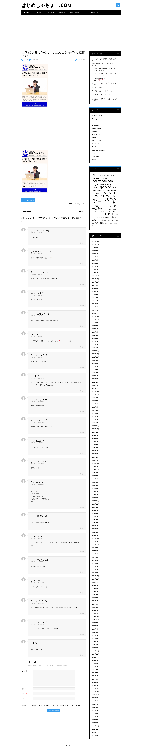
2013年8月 (95, 701)
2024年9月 (95, 285)
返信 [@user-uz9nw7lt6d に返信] (81, 368)
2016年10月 (95, 582)
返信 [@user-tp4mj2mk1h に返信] (81, 326)
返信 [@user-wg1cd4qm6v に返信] (81, 285)
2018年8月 (95, 513)
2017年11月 (95, 541)
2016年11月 (95, 579)
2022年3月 (95, 379)
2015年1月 (95, 648)
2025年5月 (95, 260)
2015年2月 (95, 644)
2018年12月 (95, 501)
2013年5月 (95, 710)
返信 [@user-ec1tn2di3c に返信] (81, 528)
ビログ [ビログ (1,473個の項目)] (109, 214)
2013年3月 (95, 716)
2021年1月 (95, 422)
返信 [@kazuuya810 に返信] (81, 453)
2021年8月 (95, 401)
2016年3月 (95, 604)
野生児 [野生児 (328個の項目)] (110, 223)
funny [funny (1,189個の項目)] (96, 178)
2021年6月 (95, 407)
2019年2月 (95, 494)
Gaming (94, 131)
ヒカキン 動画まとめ (91, 13)
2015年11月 (95, 616)
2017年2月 (95, 569)
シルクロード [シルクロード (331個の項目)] (96, 211)
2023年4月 (95, 338)
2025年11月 (95, 241)
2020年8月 (95, 438)
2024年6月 (95, 294)
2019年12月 (95, 463)
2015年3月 (95, 641)
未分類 (32, 200)
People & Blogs (96, 144)
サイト (23, 698)
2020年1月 (95, 460)
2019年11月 (95, 466)
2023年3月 (95, 341)
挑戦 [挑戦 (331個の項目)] (109, 220)
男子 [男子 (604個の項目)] (97, 223)
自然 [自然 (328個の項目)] (106, 223)
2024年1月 (95, 310)
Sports (94, 153)
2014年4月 (95, 676)
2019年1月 (95, 498)
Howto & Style (96, 134)
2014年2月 (95, 682)
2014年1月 (95, 685)
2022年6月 (95, 369)
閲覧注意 (62, 13)
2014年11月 (95, 654)
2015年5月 (95, 635)
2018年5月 (95, 523)
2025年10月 (95, 244)
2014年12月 (95, 651)
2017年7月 (95, 554)
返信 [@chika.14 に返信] (81, 655)
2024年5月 (95, 297)
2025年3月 (95, 266)
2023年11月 (95, 316)
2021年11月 (95, 391)
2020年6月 (95, 444)
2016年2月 (95, 607)
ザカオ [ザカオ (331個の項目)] (106, 209)
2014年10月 (95, 657)
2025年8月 (95, 251)
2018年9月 (95, 510)
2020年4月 (95, 451)
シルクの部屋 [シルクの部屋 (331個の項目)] (112, 209)
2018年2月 (95, 532)
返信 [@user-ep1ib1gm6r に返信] (81, 634)
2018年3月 (95, 529)
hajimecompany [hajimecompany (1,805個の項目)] (103, 181)
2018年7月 (95, 516)
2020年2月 (95, 457)
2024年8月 (95, 288)
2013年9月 (95, 698)
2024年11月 (95, 279)
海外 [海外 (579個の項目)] (113, 220)
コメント (24, 671)
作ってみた (37, 13)
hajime (26, 59)
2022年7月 (95, 366)
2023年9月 (95, 322)
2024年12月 (95, 276)
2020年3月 (95, 454)
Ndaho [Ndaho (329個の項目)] (94, 190)
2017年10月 (95, 544)
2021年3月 (95, 416)
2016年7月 (95, 591)
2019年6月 (95, 482)
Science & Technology (98, 150)
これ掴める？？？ (97, 88)
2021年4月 (95, 413)
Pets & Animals (96, 147)
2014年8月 (95, 663)
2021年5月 (95, 410)
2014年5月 (95, 673)
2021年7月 (95, 404)
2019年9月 (95, 473)
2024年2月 (95, 307)
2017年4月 (95, 563)
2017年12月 (95, 538)
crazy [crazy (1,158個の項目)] (102, 175)
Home (26, 13)
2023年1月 (95, 347)
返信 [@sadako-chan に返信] (81, 507)
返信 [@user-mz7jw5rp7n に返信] (81, 572)
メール (24, 694)
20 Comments (81, 59)
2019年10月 (95, 469)
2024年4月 (95, 301)
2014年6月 (95, 669)
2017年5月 (95, 560)
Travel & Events (96, 156)
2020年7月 (95, 441)
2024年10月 (95, 282)
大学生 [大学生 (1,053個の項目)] (102, 220)
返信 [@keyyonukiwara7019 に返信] (81, 264)
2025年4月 (95, 263)
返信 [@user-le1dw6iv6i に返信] (81, 474)
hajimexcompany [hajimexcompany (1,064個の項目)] (102, 184)
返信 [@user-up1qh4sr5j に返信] (81, 432)
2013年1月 (95, 723)
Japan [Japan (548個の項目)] (95, 187)
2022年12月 (95, 351)
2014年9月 (95, 660)
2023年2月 (95, 344)
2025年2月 (95, 269)
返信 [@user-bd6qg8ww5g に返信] (81, 243)
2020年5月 (95, 448)
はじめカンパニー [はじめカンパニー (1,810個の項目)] (104, 200)
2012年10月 (95, 732)
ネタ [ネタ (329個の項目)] (114, 211)
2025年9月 (95, 247)
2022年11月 (95, 354)
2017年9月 (95, 548)
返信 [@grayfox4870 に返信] (81, 305)
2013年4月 (95, 713)
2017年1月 (95, 573)
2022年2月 (95, 382)
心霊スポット (74, 13)
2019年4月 (95, 488)
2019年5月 (95, 485)
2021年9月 (95, 398)
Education (95, 122)
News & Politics (96, 140)
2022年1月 (95, 385)
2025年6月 (95, 257)
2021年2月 (95, 419)
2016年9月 (95, 585)
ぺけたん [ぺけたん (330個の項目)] (102, 206)
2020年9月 (95, 435)
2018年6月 (95, 519)
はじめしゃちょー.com (46, 5)
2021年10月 (95, 394)
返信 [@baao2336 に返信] (81, 551)
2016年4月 (95, 601)
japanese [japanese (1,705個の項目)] (105, 187)
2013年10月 (95, 695)
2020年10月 (95, 432)
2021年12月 (95, 388)
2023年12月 (95, 313)
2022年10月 (95, 357)
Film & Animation (97, 128)
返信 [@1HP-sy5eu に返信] (81, 593)
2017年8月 (95, 551)
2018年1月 (95, 535)
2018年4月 (95, 526)
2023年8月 (95, 326)
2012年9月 (95, 735)
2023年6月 (95, 332)
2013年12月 (95, 688)
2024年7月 (95, 291)
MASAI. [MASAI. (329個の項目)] (115, 187)
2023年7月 (95, 329)
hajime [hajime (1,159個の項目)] (104, 178)
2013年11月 (95, 691)
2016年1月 (95, 610)
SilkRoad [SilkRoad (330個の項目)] (99, 190)
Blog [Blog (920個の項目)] (95, 175)
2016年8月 (95, 588)
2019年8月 (95, 476)
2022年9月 (95, 360)
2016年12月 (95, 576)
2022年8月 (95, 363)
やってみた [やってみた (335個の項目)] (109, 206)
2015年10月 (95, 620)
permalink (82, 204)
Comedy (94, 119)
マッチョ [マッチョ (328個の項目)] (101, 217)
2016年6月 (95, 594)
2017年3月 (95, 566)
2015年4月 (95, 638)
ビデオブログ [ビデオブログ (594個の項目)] (98, 215)
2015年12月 (95, 613)
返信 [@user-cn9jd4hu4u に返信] (81, 412)
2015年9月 (95, 623)
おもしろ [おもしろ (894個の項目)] (106, 193)
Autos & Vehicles (97, 116)
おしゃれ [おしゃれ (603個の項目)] (96, 193)
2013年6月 (95, 707)
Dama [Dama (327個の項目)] (107, 175)
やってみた (50, 13)
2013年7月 (95, 704)
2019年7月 (95, 479)
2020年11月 (95, 429)
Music (94, 137)
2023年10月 (95, 319)
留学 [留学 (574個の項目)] (102, 223)
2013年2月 (95, 720)
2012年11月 (95, 729)
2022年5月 (95, 372)
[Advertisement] (71, 31)
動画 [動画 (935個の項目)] (107, 217)
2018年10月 (95, 507)
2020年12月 (95, 426)
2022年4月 (95, 376)
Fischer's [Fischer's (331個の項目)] (113, 175)
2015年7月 (95, 629)
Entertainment (96, 125)
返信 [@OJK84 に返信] (81, 347)
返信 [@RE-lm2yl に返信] (81, 391)
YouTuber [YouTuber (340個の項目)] (113, 190)
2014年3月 (95, 679)
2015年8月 (95, 626)
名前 (23, 689)
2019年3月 (95, 491)
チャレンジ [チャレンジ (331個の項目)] (108, 211)
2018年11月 (95, 504)
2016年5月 (95, 598)
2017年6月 (95, 557)
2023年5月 (95, 335)
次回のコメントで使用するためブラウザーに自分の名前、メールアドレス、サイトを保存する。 (53, 706)
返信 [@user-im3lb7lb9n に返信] (81, 613)
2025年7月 (95, 254)
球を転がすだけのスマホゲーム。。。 (103, 91)
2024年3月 (95, 304)
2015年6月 (95, 632)
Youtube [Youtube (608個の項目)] (106, 190)
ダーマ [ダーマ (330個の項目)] (102, 211)
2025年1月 (95, 272)
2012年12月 (95, 726)
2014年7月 (95, 666)
